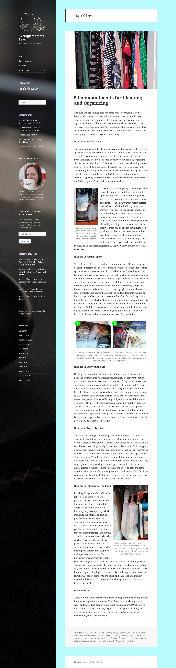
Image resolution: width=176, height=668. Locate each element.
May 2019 (23, 362)
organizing (78, 641)
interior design (103, 638)
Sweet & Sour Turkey (28, 135)
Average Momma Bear (31, 37)
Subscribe (25, 241)
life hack (113, 638)
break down (85, 635)
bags (143, 633)
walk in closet (108, 641)
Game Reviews (25, 61)
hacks (130, 635)
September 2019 (26, 349)
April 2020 (23, 331)
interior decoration (88, 638)
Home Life (23, 65)
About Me (26, 199)
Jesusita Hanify (25, 269)
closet (107, 635)
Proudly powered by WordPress (88, 662)
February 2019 (25, 375)
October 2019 (24, 344)
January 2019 (24, 380)
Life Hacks (132, 633)
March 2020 (24, 335)
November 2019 (25, 340)
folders (124, 635)
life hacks (122, 638)
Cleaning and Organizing (107, 633)
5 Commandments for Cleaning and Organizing (108, 100)
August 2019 (24, 353)
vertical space (96, 641)
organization (132, 638)
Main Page (23, 56)
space (86, 641)
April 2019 (23, 367)
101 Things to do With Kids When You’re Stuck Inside (31, 262)
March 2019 (24, 371)
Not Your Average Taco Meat (31, 146)
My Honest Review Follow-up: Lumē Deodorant (32, 282)
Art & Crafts (24, 70)
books (76, 635)
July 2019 (22, 358)
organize (142, 638)
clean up (100, 635)
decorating (115, 635)
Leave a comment (125, 641)
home (136, 635)
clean (93, 635)
